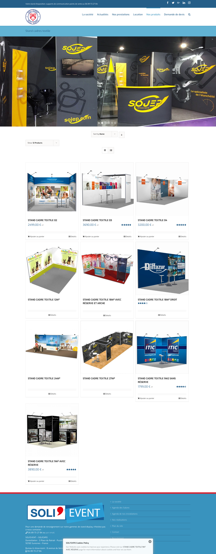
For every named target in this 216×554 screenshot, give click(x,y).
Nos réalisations (119, 520)
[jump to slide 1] (102, 123)
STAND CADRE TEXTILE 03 (97, 220)
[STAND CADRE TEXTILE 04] (162, 189)
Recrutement (118, 538)
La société (116, 501)
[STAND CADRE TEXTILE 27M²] (107, 347)
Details (73, 236)
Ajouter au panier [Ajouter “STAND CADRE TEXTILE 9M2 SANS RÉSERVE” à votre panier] (147, 398)
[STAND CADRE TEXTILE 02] (52, 189)
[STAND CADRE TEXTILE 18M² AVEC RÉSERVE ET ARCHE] (107, 268)
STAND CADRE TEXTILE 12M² (44, 299)
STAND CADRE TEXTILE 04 (152, 220)
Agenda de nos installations (125, 514)
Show (35, 143)
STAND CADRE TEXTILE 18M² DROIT (157, 299)
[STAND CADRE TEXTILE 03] (107, 189)
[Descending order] (122, 135)
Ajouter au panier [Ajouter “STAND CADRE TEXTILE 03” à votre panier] (92, 236)
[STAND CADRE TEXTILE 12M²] (52, 268)
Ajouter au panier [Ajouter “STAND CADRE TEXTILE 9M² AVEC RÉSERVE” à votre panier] (37, 481)
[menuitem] (89, 14)
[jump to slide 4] (112, 123)
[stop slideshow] (115, 123)
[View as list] (111, 150)
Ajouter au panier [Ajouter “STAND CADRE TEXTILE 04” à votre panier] (147, 236)
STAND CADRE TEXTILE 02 (42, 220)
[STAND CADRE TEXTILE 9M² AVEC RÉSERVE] (52, 430)
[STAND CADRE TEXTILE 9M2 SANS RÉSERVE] (162, 347)
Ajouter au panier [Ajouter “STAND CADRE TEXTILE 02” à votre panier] (37, 236)
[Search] (189, 14)
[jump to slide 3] (109, 123)
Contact (115, 532)
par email (50, 532)
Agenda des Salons (120, 507)
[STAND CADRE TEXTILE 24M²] (52, 347)
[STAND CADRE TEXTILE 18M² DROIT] (162, 268)
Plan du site (117, 526)
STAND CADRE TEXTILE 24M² (44, 378)
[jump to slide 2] (105, 123)
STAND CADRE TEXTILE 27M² (99, 378)
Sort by (98, 134)
